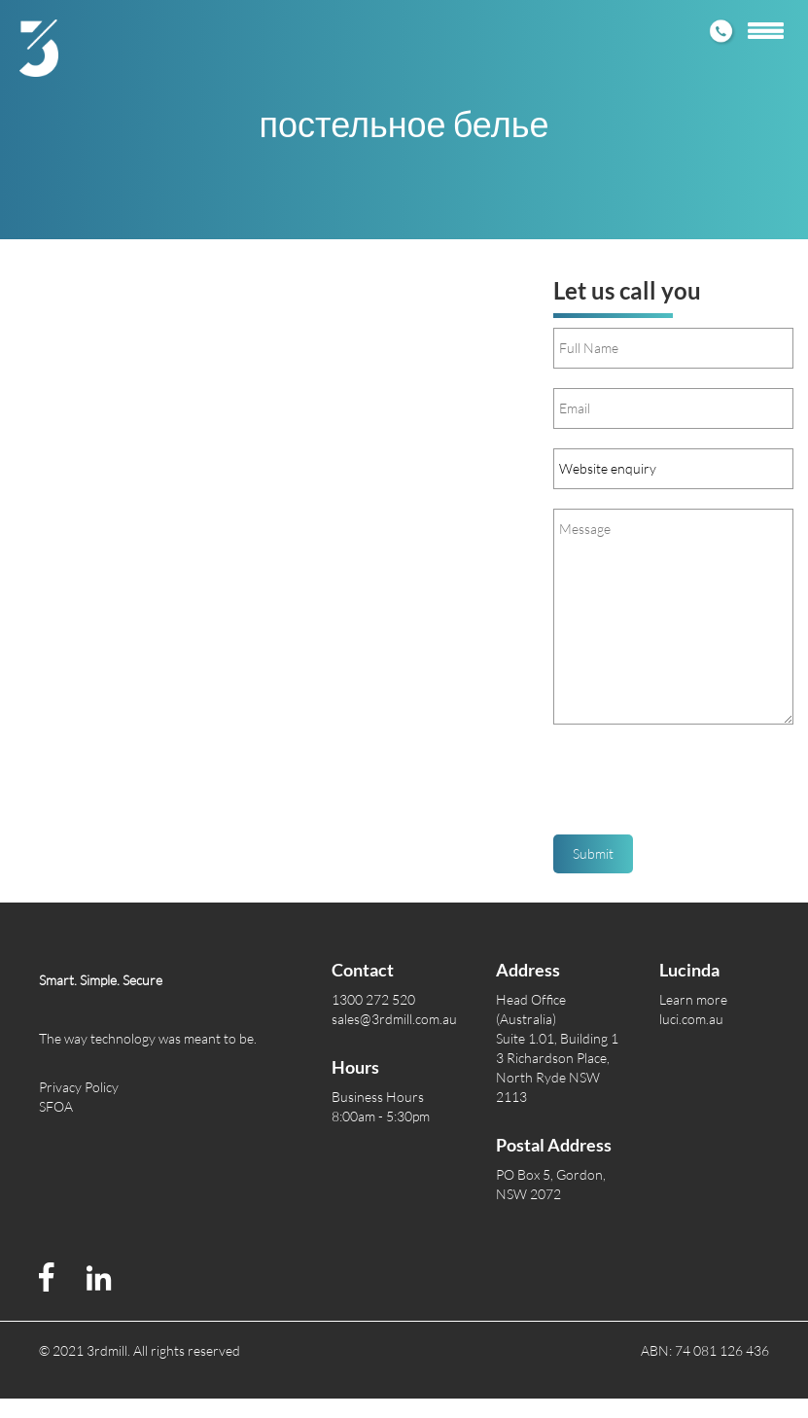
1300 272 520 (373, 999)
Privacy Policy (79, 1087)
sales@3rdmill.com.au (394, 1018)
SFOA (56, 1106)
